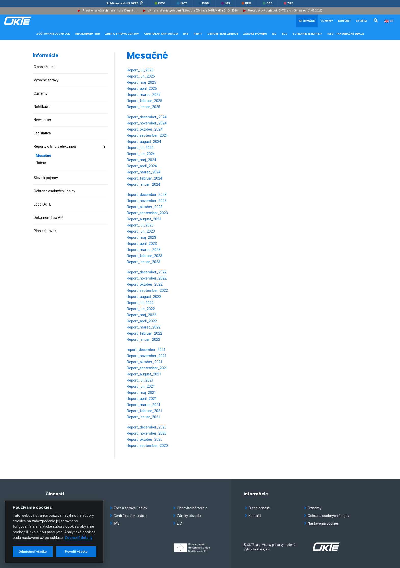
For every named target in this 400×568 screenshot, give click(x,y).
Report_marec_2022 (143, 327)
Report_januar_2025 (143, 107)
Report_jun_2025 (141, 76)
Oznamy (327, 21)
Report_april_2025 (142, 88)
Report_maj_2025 (141, 82)
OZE (267, 3)
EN (391, 21)
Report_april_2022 (142, 321)
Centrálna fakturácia (128, 516)
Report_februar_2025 (144, 101)
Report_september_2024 (147, 135)
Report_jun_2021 (141, 386)
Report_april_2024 (142, 166)
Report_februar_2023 (144, 256)
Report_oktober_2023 (144, 207)
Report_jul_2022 (140, 303)
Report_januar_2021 (143, 417)
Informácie (45, 55)
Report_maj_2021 (141, 392)
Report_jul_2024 (140, 148)
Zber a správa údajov (128, 508)
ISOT (182, 3)
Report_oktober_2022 (144, 284)
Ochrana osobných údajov (326, 516)
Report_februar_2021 (144, 411)
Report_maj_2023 (141, 237)
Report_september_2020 (147, 446)
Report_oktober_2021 (144, 362)
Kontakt (344, 21)
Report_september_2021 (147, 368)
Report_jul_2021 (140, 380)
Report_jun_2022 (141, 309)
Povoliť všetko (76, 551)
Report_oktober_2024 (144, 129)
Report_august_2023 (144, 219)
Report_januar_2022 (143, 339)
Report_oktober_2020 (144, 439)
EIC (274, 33)
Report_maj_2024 (141, 160)
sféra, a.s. (264, 549)
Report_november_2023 (147, 201)
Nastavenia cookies (321, 523)
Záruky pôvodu (187, 516)
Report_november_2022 (147, 278)
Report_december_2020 (147, 427)
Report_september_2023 (147, 213)
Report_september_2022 (147, 290)
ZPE (288, 3)
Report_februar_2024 (144, 178)
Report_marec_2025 (143, 95)
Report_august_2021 (144, 374)
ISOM (203, 3)
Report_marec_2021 (143, 405)
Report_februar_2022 (144, 333)
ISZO (160, 3)
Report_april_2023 (142, 244)
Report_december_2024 (147, 117)
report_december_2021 (146, 350)
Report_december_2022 (147, 272)
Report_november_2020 (147, 433)
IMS (225, 3)
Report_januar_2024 (143, 184)
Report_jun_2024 (141, 154)
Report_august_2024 (144, 142)
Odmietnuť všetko (33, 551)
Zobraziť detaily (78, 538)
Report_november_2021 (147, 356)
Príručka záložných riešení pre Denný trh (109, 10)
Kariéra (361, 21)
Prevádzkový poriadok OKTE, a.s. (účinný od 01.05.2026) (285, 10)
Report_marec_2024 (143, 172)
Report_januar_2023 (143, 262)
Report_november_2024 (147, 123)
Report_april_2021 (142, 399)
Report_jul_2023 (140, 225)
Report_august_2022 (144, 297)
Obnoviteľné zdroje (190, 508)
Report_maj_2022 (141, 315)
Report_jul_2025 (140, 70)
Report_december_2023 (147, 195)
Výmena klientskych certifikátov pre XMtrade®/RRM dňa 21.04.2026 (193, 10)
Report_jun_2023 (141, 231)
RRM (246, 3)
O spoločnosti (257, 508)
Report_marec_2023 (143, 250)
